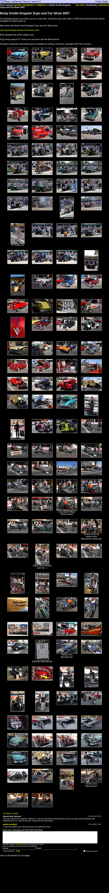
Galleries (41, 5)
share (15, 813)
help (18, 853)
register (18, 847)
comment (7, 813)
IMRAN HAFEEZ (10, 824)
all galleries (28, 5)
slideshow (104, 5)
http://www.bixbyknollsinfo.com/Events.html (19, 30)
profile (18, 5)
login (12, 847)
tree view (80, 5)
